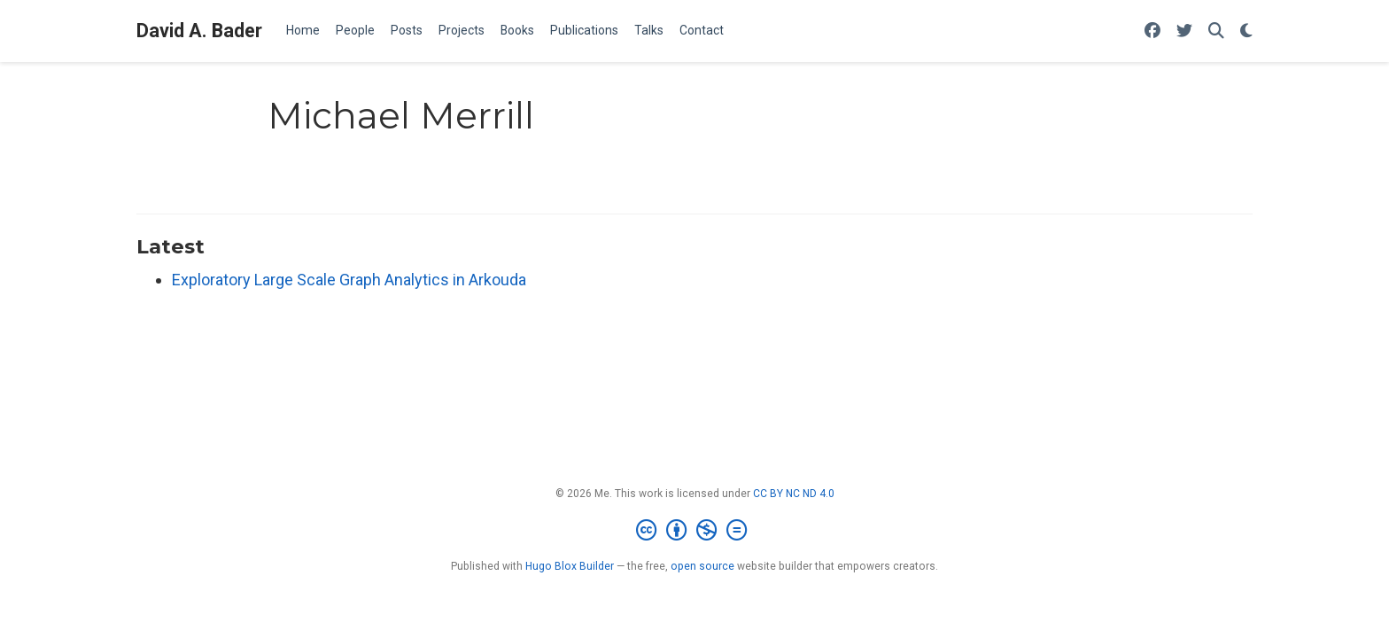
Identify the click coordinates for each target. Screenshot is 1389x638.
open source (702, 566)
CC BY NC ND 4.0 (793, 493)
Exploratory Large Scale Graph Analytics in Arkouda (349, 279)
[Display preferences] (1246, 31)
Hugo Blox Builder (569, 566)
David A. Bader (199, 30)
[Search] (1216, 31)
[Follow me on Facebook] (1152, 31)
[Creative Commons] (695, 530)
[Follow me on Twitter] (1184, 31)
